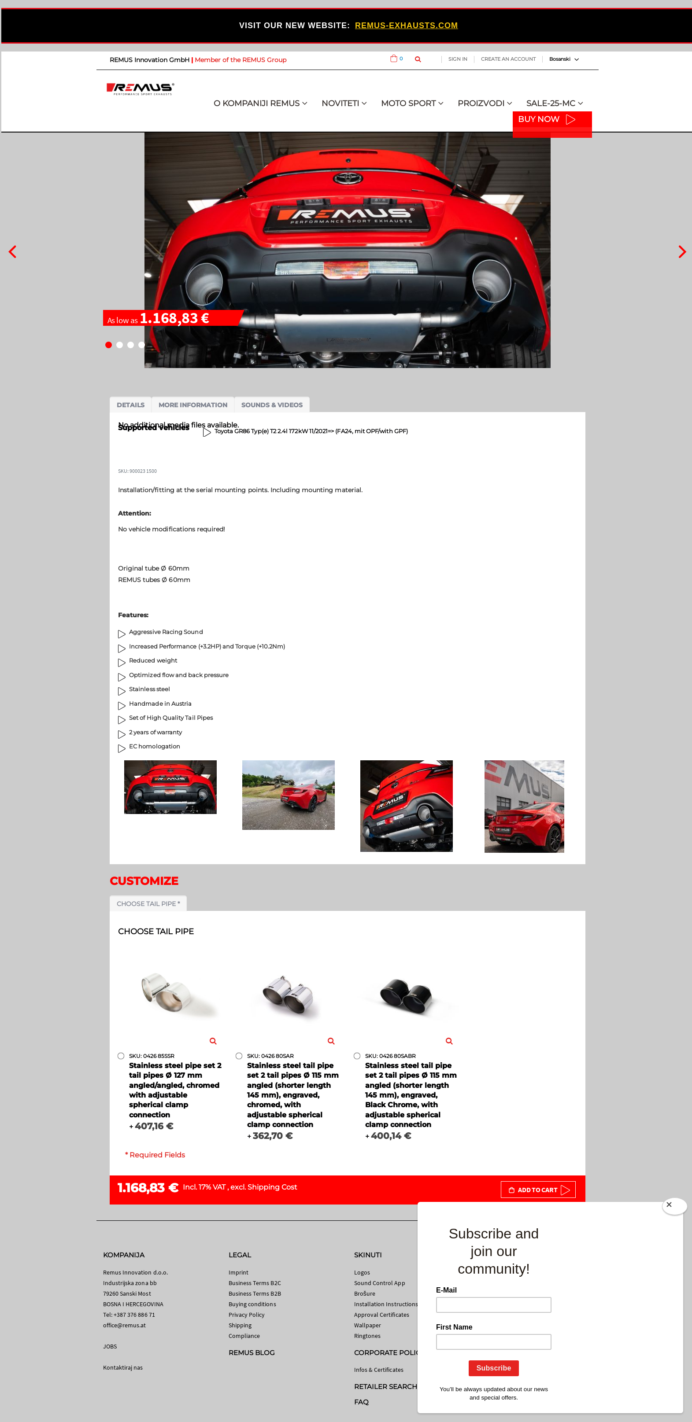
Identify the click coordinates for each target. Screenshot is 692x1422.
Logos (362, 1272)
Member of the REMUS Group (240, 60)
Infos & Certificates (378, 1370)
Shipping (240, 1325)
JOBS (110, 1346)
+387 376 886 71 (134, 1315)
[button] (108, 345)
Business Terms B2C (255, 1283)
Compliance (244, 1336)
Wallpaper (367, 1325)
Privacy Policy (247, 1315)
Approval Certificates (381, 1315)
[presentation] (12, 250)
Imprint (238, 1272)
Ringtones (367, 1336)
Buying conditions (252, 1304)
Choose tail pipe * (148, 904)
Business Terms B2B (255, 1293)
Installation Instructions (386, 1304)
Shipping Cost (272, 1187)
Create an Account (508, 59)
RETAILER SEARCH (386, 1386)
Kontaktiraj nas (123, 1367)
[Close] (675, 1208)
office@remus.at (124, 1325)
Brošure (365, 1293)
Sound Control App (379, 1283)
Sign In (457, 59)
